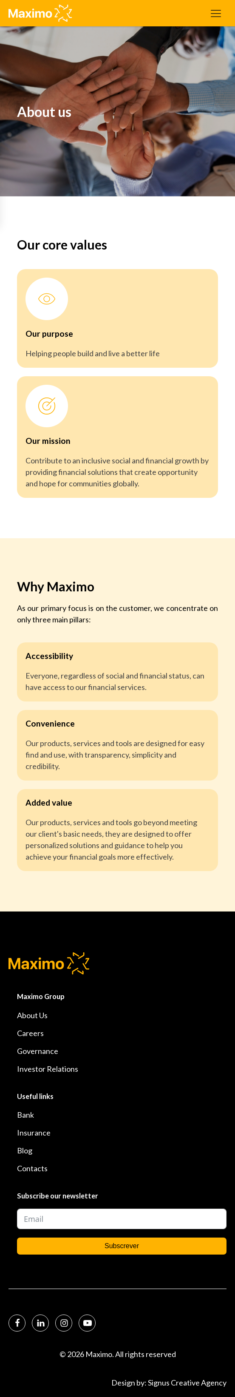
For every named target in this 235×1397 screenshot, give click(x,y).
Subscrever (122, 1245)
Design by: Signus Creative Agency (169, 1382)
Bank (25, 1114)
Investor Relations (47, 1068)
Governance (37, 1051)
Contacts (32, 1168)
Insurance (34, 1132)
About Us (32, 1015)
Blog (24, 1150)
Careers (30, 1033)
